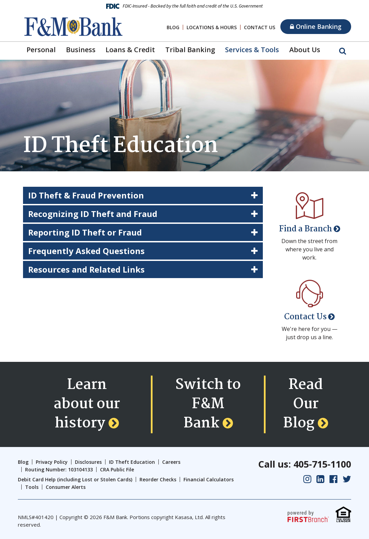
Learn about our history (87, 404)
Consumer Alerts (66, 487)
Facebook (333, 479)
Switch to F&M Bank (208, 404)
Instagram (307, 479)
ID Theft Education (132, 462)
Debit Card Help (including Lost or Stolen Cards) (75, 479)
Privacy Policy (52, 462)
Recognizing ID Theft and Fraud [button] (93, 213)
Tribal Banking (190, 49)
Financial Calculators (208, 479)
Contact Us (259, 27)
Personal (41, 49)
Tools (31, 487)
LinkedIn (320, 479)
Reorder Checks (157, 479)
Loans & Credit (130, 49)
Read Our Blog (303, 404)
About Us (304, 49)
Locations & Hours (212, 27)
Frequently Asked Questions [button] (86, 250)
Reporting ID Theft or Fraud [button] (85, 232)
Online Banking (316, 26)
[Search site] (342, 50)
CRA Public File (117, 469)
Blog (173, 27)
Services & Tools (252, 49)
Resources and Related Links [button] (86, 269)
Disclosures (88, 462)
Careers (171, 462)
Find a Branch (305, 229)
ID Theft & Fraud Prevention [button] (86, 195)
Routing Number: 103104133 (59, 469)
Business (81, 49)
